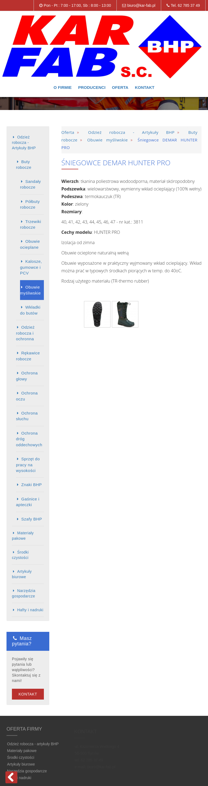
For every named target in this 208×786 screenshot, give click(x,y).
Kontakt (144, 87)
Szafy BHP (31, 519)
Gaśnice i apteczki (27, 502)
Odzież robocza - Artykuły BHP (24, 142)
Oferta (120, 87)
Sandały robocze (30, 184)
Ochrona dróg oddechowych (29, 439)
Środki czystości (20, 555)
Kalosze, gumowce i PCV (31, 267)
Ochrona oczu (27, 396)
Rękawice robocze (28, 356)
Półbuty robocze (30, 204)
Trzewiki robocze (30, 224)
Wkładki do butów (30, 310)
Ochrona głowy (27, 376)
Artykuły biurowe (22, 574)
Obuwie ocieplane (30, 244)
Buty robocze (23, 164)
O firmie (63, 87)
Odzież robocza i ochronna (25, 333)
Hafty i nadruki (30, 610)
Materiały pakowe (23, 536)
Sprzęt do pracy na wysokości (28, 465)
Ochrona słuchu (27, 416)
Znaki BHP (31, 484)
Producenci (92, 87)
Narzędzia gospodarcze (23, 593)
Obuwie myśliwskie (30, 290)
